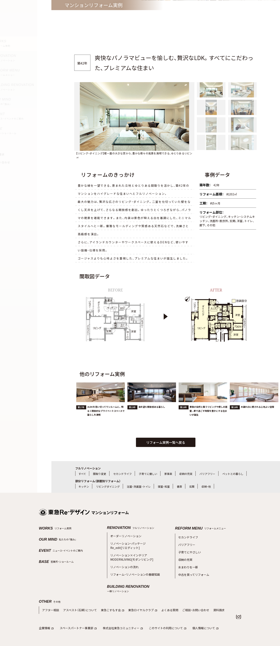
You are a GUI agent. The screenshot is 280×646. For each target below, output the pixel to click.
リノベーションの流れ (123, 561)
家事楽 (168, 474)
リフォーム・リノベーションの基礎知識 (133, 567)
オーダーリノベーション (124, 535)
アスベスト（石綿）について (77, 597)
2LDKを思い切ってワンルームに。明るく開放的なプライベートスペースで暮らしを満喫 (106, 423)
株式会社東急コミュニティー (118, 614)
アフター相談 (50, 597)
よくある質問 (162, 597)
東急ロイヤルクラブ (136, 597)
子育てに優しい (148, 474)
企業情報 (46, 614)
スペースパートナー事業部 (76, 614)
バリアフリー (207, 474)
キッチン (83, 486)
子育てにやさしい (188, 548)
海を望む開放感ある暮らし (151, 419)
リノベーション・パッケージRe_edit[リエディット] (126, 543)
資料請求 (208, 597)
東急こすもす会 (108, 597)
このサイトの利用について (160, 614)
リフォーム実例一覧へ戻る (165, 442)
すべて (82, 474)
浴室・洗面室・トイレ (139, 486)
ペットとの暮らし (232, 474)
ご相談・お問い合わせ (186, 597)
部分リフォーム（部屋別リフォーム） (98, 481)
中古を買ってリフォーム (192, 567)
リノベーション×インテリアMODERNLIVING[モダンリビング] (129, 553)
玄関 (191, 486)
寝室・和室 (164, 486)
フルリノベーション (88, 468)
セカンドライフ (122, 474)
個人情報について (196, 614)
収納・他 (206, 486)
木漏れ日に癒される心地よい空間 (257, 419)
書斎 (179, 486)
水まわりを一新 (187, 561)
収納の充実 (185, 474)
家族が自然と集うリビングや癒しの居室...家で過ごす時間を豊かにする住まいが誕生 (208, 423)
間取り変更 (99, 474)
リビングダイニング (108, 486)
